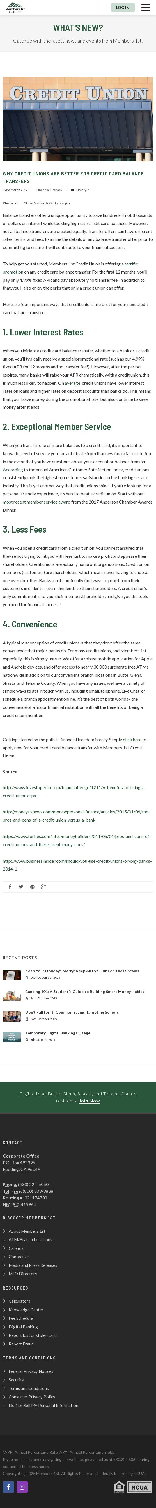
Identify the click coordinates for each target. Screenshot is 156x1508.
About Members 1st (27, 1231)
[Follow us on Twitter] (21, 887)
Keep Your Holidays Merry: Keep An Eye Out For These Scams (82, 970)
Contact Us (19, 1256)
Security (16, 1379)
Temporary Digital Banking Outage (57, 1033)
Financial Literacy (49, 190)
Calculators (19, 1301)
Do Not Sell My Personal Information (43, 1405)
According (13, 469)
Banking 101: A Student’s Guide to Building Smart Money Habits (84, 991)
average (72, 382)
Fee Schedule (21, 1318)
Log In (122, 7)
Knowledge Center (26, 1309)
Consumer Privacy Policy (32, 1396)
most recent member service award (36, 501)
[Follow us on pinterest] (32, 887)
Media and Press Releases (33, 1265)
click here (132, 739)
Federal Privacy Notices (31, 1371)
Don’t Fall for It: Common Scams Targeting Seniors (72, 1012)
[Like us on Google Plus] (43, 887)
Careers (16, 1248)
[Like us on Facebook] (9, 887)
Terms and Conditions (29, 1388)
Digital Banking (23, 1326)
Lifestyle (82, 190)
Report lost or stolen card (33, 1335)
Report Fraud (21, 1343)
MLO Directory (23, 1273)
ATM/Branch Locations (30, 1239)
